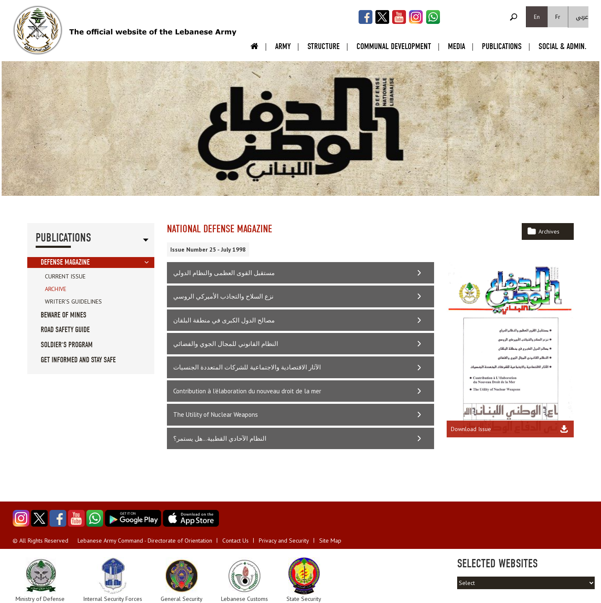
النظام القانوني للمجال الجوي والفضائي (225, 344)
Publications (502, 46)
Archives (549, 231)
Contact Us (235, 540)
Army (283, 46)
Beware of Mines (63, 315)
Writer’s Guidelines (73, 301)
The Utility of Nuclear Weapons (215, 414)
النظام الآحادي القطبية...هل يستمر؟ (219, 438)
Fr (557, 17)
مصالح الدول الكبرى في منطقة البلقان (224, 320)
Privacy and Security (284, 540)
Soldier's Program (67, 344)
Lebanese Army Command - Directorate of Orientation (145, 540)
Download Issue (471, 429)
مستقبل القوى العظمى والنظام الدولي (224, 273)
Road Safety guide (65, 329)
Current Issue (65, 276)
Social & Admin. (562, 46)
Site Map (330, 540)
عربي (582, 17)
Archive (55, 289)
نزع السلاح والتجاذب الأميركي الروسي (223, 296)
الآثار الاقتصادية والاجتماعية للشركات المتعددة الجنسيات (247, 367)
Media (456, 46)
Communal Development (393, 46)
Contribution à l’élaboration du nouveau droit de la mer (247, 391)
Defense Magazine (65, 262)
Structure (323, 46)
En (537, 17)
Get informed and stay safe (78, 360)
